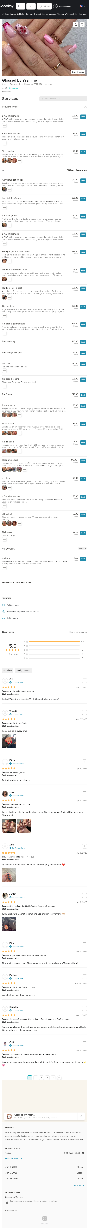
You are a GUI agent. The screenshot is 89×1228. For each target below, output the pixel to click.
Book (83, 116)
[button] (20, 6)
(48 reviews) (13, 88)
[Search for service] (63, 98)
